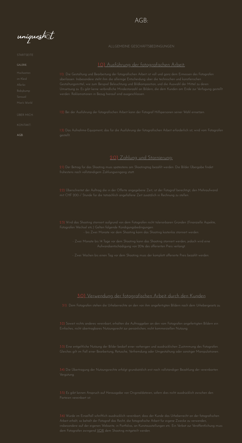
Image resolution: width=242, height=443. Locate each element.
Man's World (24, 102)
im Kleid (22, 78)
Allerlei (21, 84)
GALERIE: (22, 64)
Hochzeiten (23, 72)
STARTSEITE (25, 54)
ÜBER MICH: (25, 114)
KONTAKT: (24, 125)
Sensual (21, 96)
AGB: (20, 135)
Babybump (23, 90)
